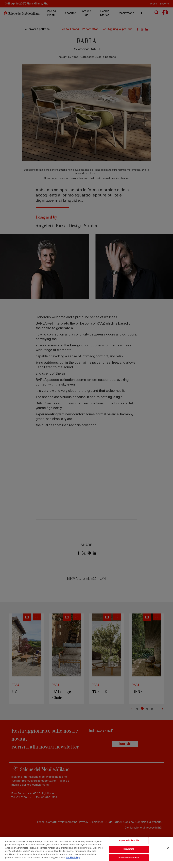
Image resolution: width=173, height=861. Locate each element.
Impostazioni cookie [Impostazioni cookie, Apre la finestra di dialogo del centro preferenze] (129, 841)
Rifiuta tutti (128, 849)
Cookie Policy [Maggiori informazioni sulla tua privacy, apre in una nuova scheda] (73, 858)
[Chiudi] (167, 848)
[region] (86, 849)
